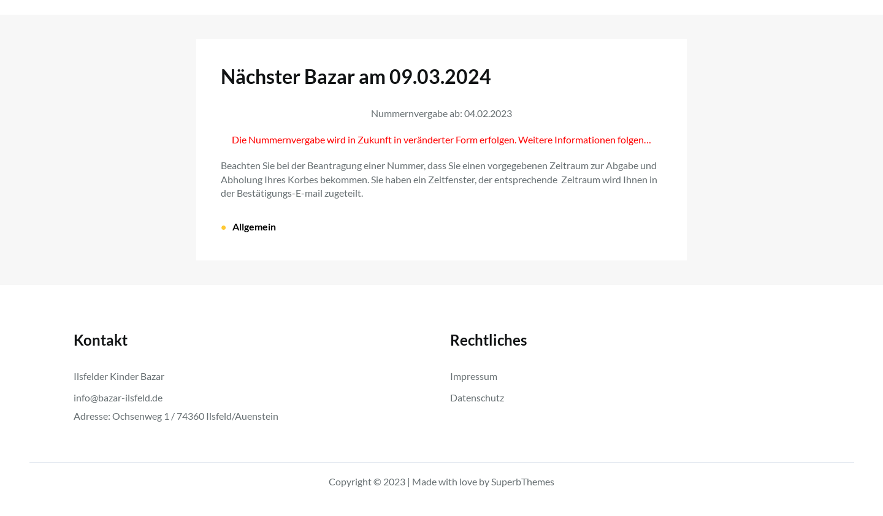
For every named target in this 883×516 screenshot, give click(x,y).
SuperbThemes (522, 481)
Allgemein (254, 226)
